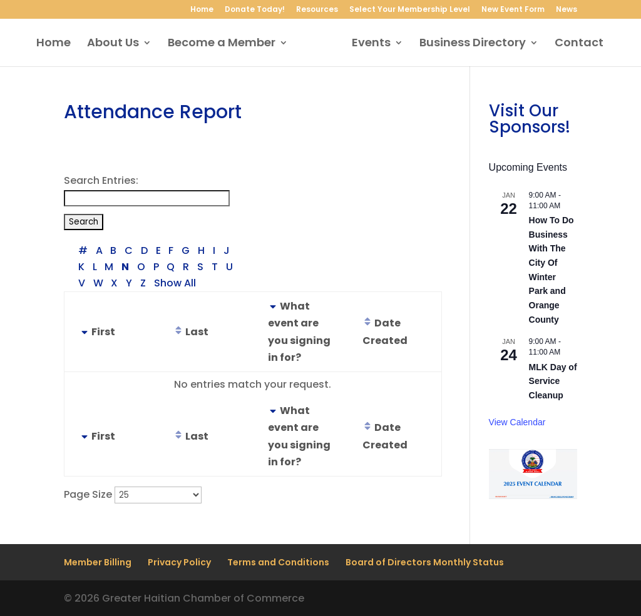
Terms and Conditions (278, 562)
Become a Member (226, 44)
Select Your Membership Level (409, 10)
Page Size (88, 494)
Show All (175, 283)
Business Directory (468, 44)
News (566, 10)
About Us (117, 44)
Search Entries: (101, 180)
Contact (574, 44)
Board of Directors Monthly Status (425, 562)
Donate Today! (255, 10)
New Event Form (513, 10)
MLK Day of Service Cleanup (553, 381)
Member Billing (97, 562)
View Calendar (517, 422)
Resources (317, 10)
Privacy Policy (179, 562)
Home (201, 10)
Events (366, 44)
